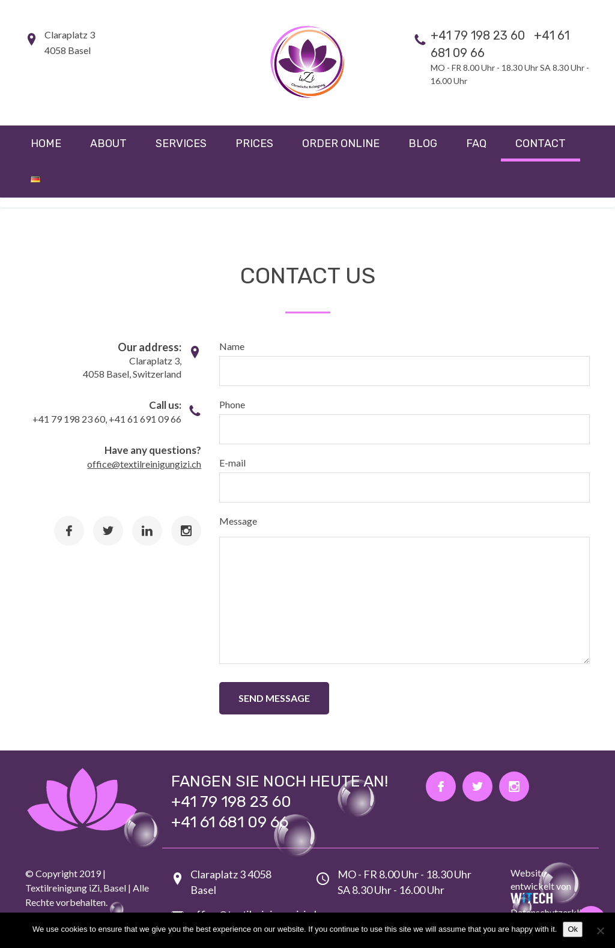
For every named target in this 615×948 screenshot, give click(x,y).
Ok (573, 929)
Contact (540, 143)
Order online (341, 143)
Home (46, 143)
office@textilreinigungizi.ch (144, 463)
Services (181, 143)
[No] (600, 931)
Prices (254, 143)
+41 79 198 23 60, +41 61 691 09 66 (106, 418)
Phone (232, 404)
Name (231, 346)
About (108, 143)
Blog (422, 143)
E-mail (232, 462)
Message (238, 521)
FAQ (476, 143)
